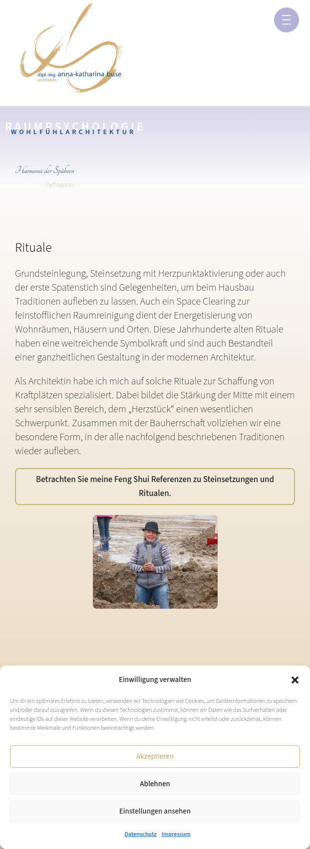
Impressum (176, 834)
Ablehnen (155, 784)
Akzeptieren (155, 756)
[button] (295, 680)
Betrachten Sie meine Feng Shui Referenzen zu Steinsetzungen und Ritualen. (155, 487)
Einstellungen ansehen (155, 811)
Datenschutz (140, 834)
